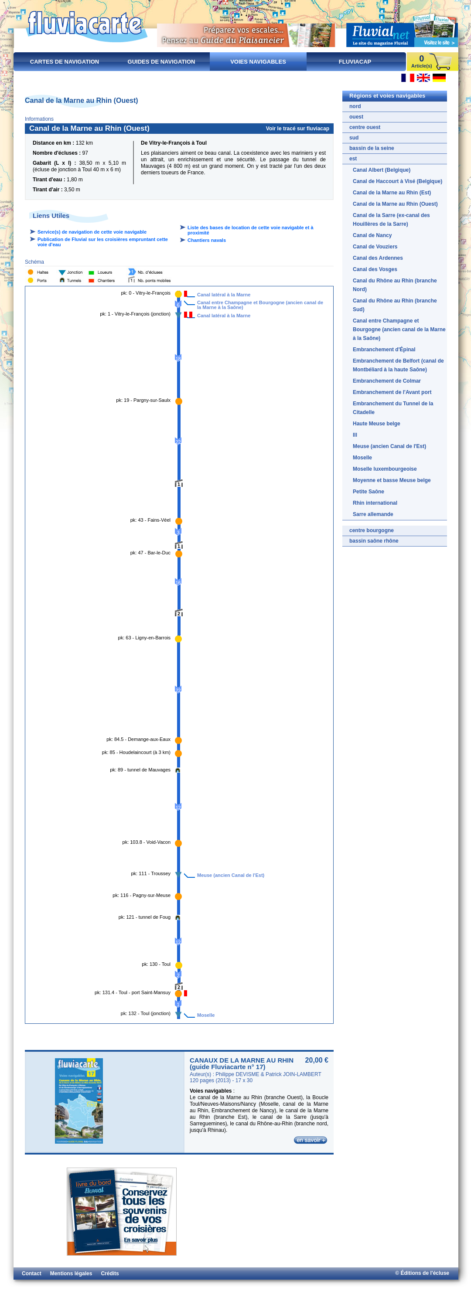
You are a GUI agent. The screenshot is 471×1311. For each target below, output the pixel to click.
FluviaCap (355, 61)
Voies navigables (258, 61)
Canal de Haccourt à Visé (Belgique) (397, 181)
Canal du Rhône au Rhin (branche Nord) (395, 285)
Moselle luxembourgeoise (385, 469)
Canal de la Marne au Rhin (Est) (392, 193)
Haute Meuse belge (376, 424)
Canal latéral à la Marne (223, 294)
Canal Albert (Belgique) (381, 170)
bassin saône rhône (374, 541)
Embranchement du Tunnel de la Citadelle (393, 408)
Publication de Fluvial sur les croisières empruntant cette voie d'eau (103, 242)
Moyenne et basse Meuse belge (392, 480)
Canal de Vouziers (375, 247)
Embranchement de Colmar (387, 381)
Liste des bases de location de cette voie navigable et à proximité (251, 230)
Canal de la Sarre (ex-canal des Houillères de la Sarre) (391, 219)
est (353, 159)
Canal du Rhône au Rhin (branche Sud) (395, 305)
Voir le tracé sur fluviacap (297, 129)
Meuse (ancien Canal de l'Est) (230, 875)
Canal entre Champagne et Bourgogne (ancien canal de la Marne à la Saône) (260, 303)
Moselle (206, 1015)
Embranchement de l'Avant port (392, 392)
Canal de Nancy (372, 235)
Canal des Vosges (375, 269)
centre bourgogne (371, 530)
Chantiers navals (207, 240)
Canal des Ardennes (378, 258)
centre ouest (364, 127)
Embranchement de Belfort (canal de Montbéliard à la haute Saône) (398, 365)
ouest (356, 117)
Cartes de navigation (64, 61)
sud (353, 138)
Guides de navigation (161, 61)
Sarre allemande (373, 514)
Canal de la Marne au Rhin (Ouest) (395, 204)
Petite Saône (368, 492)
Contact (31, 1273)
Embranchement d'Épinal (384, 349)
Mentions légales (71, 1273)
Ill (355, 435)
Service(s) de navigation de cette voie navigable (92, 231)
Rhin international (375, 503)
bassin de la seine (371, 148)
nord (355, 106)
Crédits (110, 1273)
